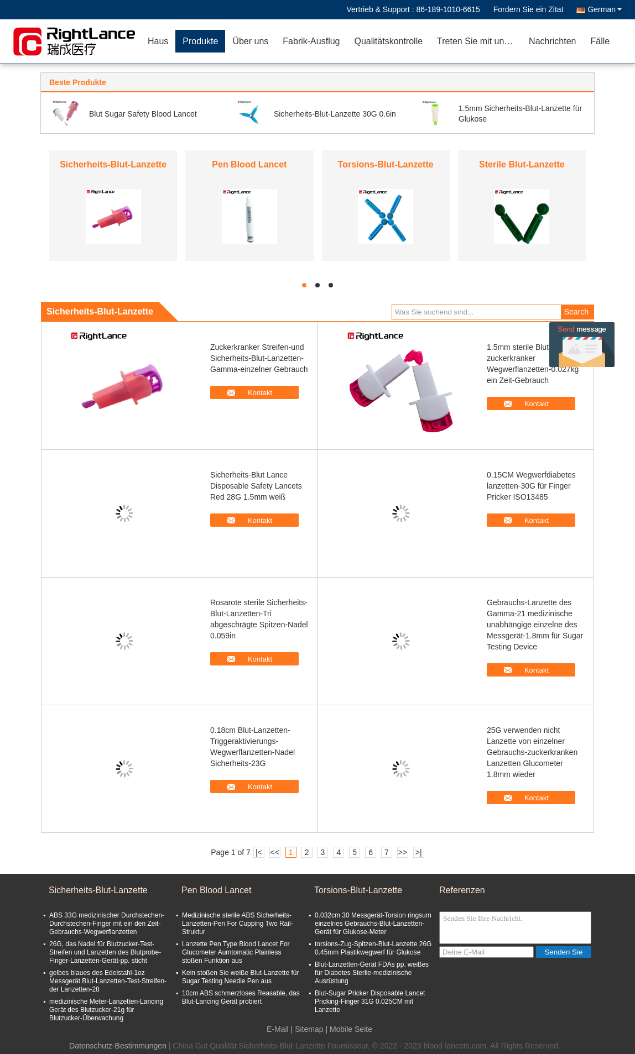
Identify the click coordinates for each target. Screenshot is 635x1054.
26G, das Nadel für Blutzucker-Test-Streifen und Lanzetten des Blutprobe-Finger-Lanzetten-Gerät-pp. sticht (105, 952)
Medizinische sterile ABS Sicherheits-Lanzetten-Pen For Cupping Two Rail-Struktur (237, 923)
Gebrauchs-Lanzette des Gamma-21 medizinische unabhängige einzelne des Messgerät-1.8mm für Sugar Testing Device (535, 624)
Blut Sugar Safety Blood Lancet (143, 113)
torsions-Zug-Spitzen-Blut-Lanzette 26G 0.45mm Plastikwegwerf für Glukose (373, 948)
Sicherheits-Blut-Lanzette (113, 164)
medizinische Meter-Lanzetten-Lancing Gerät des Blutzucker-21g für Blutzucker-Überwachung (106, 1010)
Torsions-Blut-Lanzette (386, 164)
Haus (158, 41)
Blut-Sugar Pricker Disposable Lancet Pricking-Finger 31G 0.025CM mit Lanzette (370, 1001)
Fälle (600, 41)
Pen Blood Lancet (249, 164)
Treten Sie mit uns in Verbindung (479, 41)
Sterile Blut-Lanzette (522, 164)
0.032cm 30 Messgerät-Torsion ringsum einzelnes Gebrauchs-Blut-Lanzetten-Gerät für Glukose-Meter (373, 923)
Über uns (250, 41)
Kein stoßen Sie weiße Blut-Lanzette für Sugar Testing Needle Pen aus (240, 977)
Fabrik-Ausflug (311, 41)
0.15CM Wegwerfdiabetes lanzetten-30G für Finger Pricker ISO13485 (531, 485)
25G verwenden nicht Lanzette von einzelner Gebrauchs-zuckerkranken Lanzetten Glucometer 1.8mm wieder (532, 752)
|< (259, 852)
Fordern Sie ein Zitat (528, 9)
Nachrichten (552, 41)
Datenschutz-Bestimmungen (117, 1045)
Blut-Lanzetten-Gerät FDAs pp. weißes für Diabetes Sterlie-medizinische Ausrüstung (372, 973)
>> (402, 852)
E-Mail (278, 1029)
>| (418, 852)
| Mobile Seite (348, 1029)
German (604, 9)
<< (274, 852)
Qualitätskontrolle (388, 41)
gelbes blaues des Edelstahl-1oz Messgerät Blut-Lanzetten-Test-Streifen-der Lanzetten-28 (107, 981)
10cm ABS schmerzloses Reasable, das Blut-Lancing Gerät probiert (241, 997)
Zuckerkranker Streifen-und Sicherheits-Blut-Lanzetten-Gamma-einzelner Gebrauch (259, 358)
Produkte (200, 41)
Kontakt (260, 393)
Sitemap (309, 1029)
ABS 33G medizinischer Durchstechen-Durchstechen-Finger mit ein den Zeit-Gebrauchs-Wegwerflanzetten (106, 923)
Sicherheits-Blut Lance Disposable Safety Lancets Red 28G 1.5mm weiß (256, 485)
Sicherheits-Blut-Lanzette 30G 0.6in (335, 113)
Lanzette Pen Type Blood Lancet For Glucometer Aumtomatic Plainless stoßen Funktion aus (236, 952)
